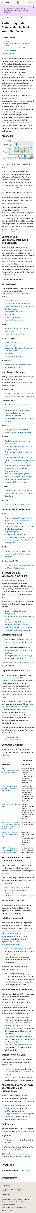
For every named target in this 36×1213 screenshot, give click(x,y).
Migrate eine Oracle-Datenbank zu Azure (19, 518)
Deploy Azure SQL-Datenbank (15, 622)
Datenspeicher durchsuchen (14, 312)
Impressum (20, 1207)
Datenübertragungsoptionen (14, 320)
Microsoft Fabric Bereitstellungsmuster (18, 504)
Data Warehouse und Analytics (15, 1077)
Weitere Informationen (25, 1156)
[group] (18, 808)
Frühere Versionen (23, 1199)
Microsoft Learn (7, 580)
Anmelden (31, 2)
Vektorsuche (9, 314)
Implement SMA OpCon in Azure (16, 482)
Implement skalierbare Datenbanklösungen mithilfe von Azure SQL (18, 650)
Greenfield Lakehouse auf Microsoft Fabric (19, 396)
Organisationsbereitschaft (10, 50)
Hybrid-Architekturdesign (13, 982)
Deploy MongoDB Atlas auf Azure (16, 430)
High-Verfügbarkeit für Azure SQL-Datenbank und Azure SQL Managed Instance (10, 850)
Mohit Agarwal (10, 1140)
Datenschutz (19, 1202)
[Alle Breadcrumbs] (3, 17)
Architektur (6, 41)
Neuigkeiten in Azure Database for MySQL (19, 896)
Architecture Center (19, 18)
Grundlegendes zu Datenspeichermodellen (19, 306)
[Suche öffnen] (26, 2)
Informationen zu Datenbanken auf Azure (15, 48)
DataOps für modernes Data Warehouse (19, 393)
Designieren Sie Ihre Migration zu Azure (18, 627)
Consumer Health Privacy (9, 1205)
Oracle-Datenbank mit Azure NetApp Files (19, 490)
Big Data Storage (11, 309)
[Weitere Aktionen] (32, 17)
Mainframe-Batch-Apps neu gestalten (18, 474)
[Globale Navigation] (2, 2)
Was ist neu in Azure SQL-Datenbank (18, 887)
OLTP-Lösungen (10, 345)
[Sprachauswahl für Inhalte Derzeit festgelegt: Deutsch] (6, 1185)
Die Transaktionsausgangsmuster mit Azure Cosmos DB (11, 770)
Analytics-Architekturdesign (14, 1069)
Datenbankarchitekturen (13, 203)
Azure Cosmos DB (11, 737)
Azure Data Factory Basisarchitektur (17, 410)
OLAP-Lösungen (11, 342)
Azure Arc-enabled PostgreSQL (16, 949)
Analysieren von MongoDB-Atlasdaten (18, 432)
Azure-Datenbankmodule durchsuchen (18, 630)
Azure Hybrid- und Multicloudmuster (17, 957)
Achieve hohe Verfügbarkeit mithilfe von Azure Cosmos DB (10, 834)
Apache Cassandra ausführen (15, 334)
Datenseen (9, 353)
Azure (9, 18)
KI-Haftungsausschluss (8, 1199)
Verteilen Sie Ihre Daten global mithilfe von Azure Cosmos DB (9, 788)
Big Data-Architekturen (13, 356)
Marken (4, 1210)
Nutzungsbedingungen (8, 1207)
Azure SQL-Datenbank (13, 740)
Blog (3, 1202)
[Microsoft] (18, 2)
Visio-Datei (16, 164)
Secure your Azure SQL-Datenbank (17, 624)
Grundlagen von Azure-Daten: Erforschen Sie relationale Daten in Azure (19, 642)
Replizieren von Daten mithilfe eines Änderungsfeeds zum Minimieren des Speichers (18, 554)
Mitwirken (11, 1202)
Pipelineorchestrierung (12, 317)
